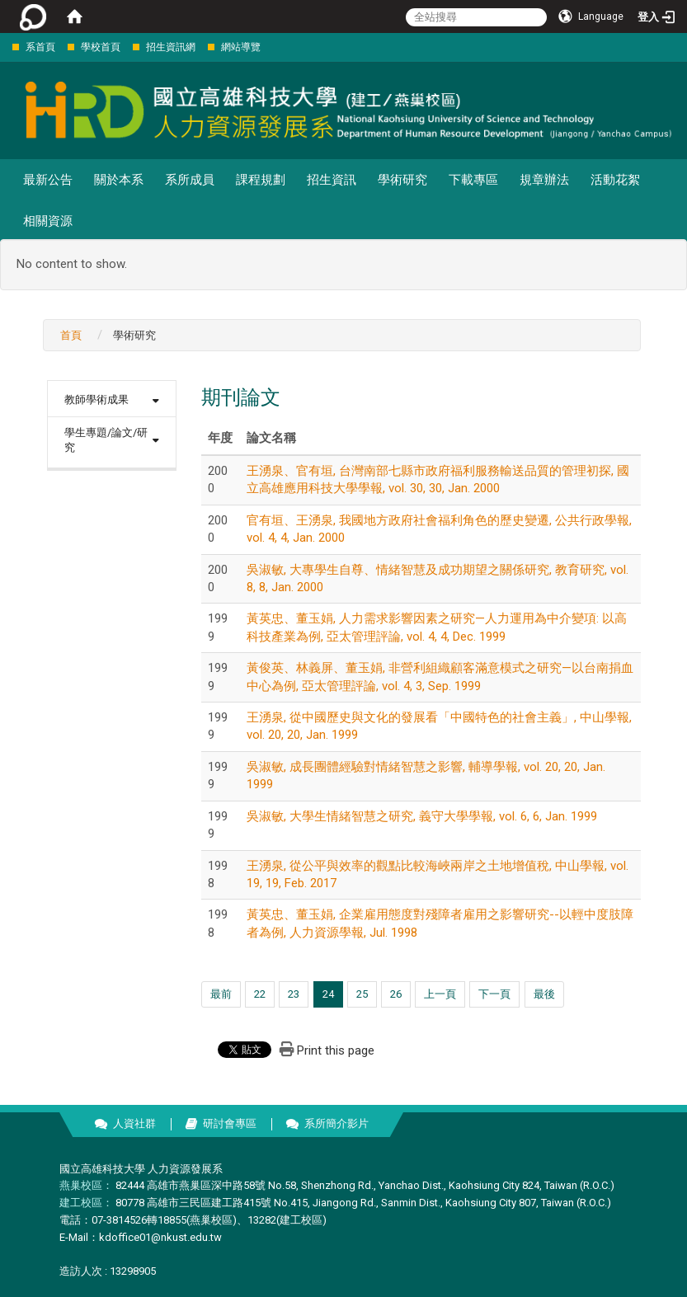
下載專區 (473, 179)
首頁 (71, 335)
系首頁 (40, 47)
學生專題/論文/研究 (106, 440)
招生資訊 (331, 179)
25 (362, 994)
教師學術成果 (96, 399)
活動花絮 (615, 179)
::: (3, 46)
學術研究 (402, 179)
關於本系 (119, 179)
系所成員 (189, 179)
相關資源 (48, 221)
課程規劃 (260, 179)
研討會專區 (229, 1123)
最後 (544, 994)
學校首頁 (100, 47)
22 (260, 994)
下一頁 (494, 994)
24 (328, 994)
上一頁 (440, 994)
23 (293, 994)
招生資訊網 (170, 47)
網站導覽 (241, 47)
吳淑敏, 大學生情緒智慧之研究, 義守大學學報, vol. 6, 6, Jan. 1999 (422, 816)
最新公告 (48, 179)
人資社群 (134, 1123)
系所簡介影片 (336, 1123)
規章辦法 (544, 179)
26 (396, 994)
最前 (221, 994)
